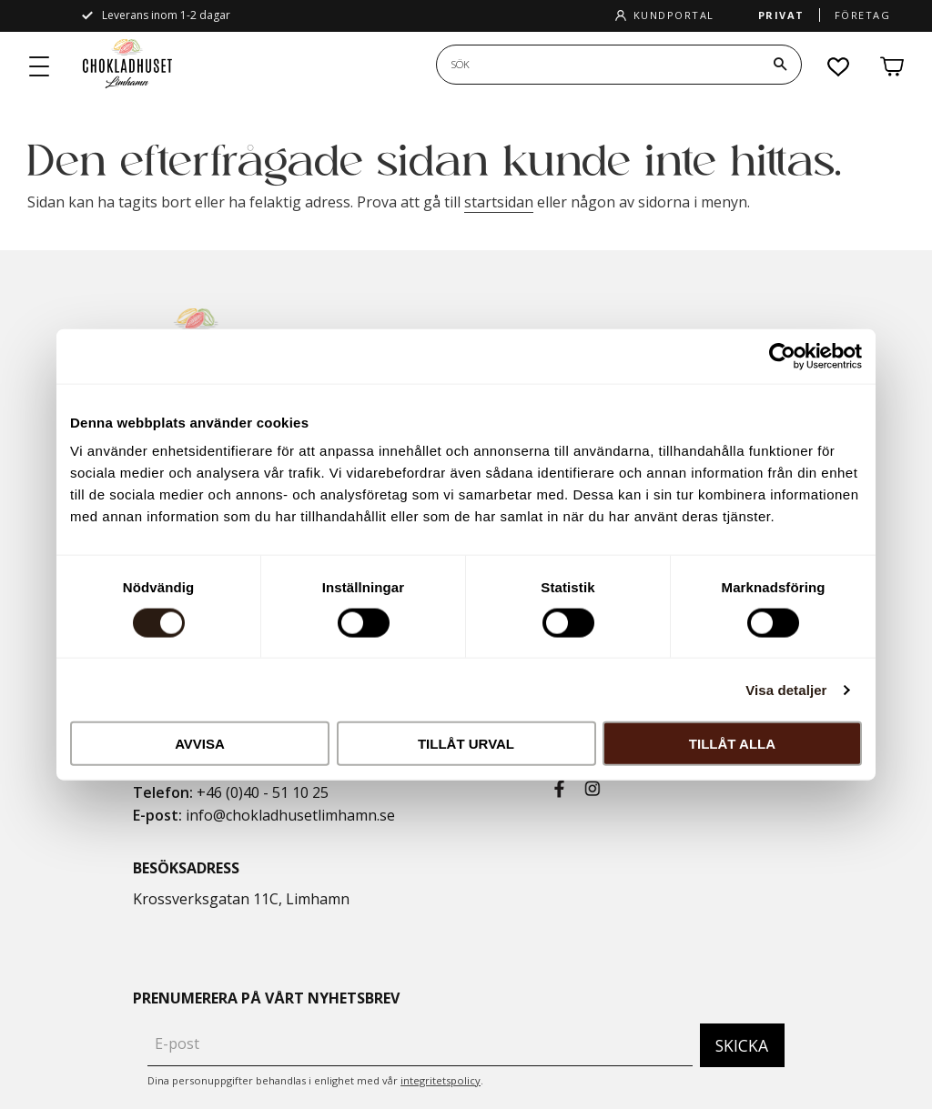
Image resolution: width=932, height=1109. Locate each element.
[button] (40, 67)
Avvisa (200, 743)
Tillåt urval (466, 743)
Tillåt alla (732, 743)
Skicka (741, 1045)
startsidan (498, 202)
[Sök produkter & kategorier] (598, 64)
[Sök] (780, 64)
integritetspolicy (440, 1080)
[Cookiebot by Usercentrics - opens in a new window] (782, 355)
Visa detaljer (785, 689)
